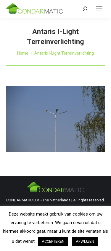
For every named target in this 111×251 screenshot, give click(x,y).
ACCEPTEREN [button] (53, 241)
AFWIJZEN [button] (85, 241)
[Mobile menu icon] (99, 9)
